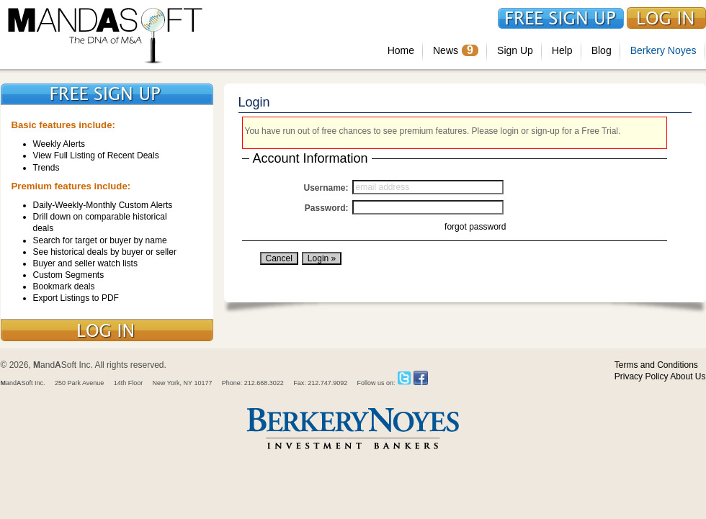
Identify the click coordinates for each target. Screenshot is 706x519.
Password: (327, 208)
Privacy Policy (642, 376)
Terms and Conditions (656, 365)
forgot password (475, 227)
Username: (325, 188)
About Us (687, 376)
